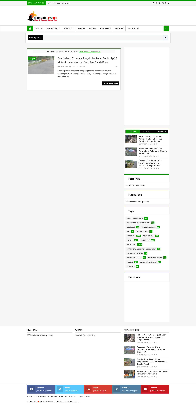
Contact (66, 3)
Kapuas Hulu (53, 28)
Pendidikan (133, 28)
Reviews (73, 396)
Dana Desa (131, 227)
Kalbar (81, 28)
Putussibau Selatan (135, 253)
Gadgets (31, 396)
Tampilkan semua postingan (89, 52)
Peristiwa (105, 28)
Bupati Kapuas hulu (135, 218)
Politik (129, 240)
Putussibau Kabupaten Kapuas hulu (141, 249)
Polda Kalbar (148, 236)
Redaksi (57, 3)
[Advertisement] (144, 85)
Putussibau (131, 245)
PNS (128, 231)
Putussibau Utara (134, 258)
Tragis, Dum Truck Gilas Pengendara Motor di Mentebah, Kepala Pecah (150, 163)
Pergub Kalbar (142, 231)
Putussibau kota (155, 258)
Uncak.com (76, 401)
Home (49, 3)
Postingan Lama (111, 83)
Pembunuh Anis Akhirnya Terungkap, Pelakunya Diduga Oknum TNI (153, 151)
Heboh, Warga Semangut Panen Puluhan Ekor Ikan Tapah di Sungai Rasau (150, 138)
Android (52, 396)
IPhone (63, 396)
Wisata (92, 28)
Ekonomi (119, 28)
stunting (131, 266)
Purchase (85, 396)
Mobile (42, 396)
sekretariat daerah (148, 262)
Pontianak (145, 240)
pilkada (130, 262)
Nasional (69, 28)
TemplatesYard (48, 401)
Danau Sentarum (148, 227)
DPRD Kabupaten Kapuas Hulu (138, 223)
